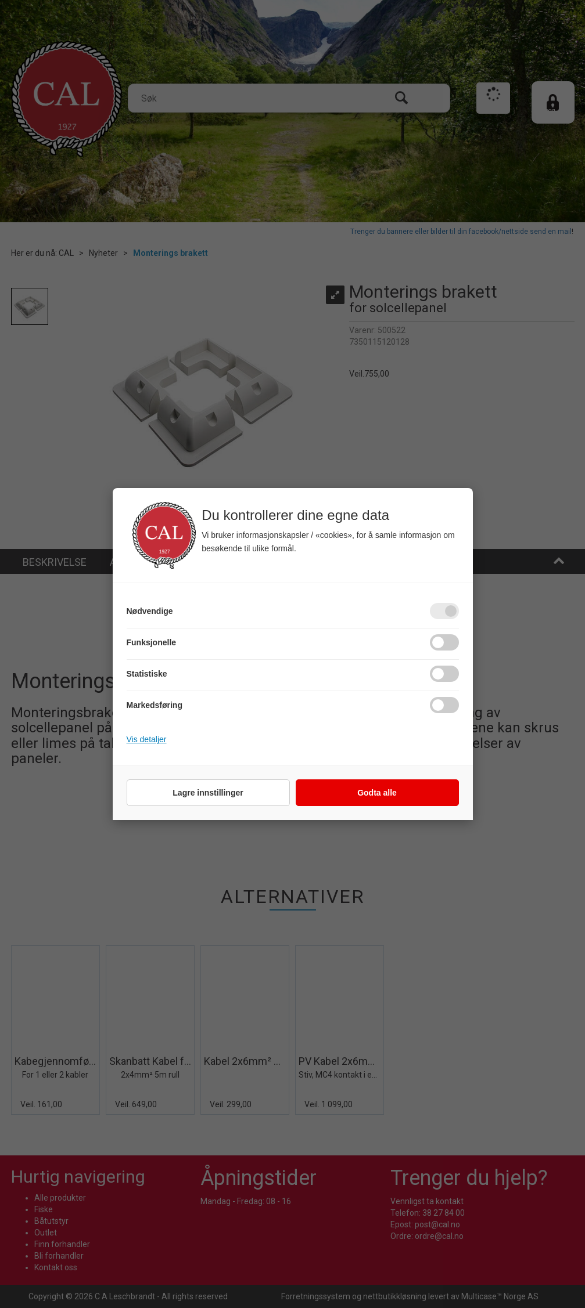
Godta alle (377, 792)
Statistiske (147, 673)
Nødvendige (150, 611)
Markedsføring (154, 705)
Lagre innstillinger (208, 792)
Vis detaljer (147, 739)
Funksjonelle (152, 642)
